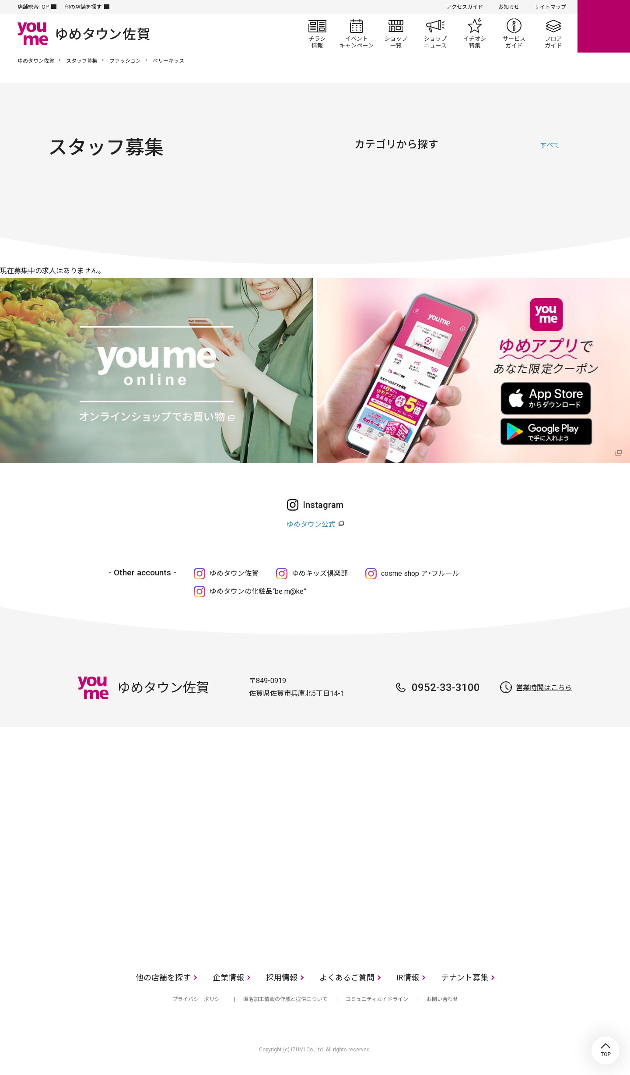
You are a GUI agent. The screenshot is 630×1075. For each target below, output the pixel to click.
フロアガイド (553, 33)
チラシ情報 (317, 33)
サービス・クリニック (551, 186)
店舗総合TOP (33, 7)
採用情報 (282, 977)
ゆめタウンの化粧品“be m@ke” (258, 591)
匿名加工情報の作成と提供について (285, 999)
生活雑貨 (464, 186)
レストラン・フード (507, 186)
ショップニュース (435, 33)
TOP (606, 1050)
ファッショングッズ (420, 186)
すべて (550, 145)
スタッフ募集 (82, 61)
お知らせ (508, 7)
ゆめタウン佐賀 (36, 61)
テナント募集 (464, 977)
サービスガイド (514, 33)
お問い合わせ (442, 999)
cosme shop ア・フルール (420, 573)
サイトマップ (550, 7)
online (604, 26)
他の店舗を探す (83, 7)
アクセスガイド (465, 7)
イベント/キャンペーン (356, 33)
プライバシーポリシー (198, 999)
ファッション (125, 61)
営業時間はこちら (544, 688)
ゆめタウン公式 (311, 524)
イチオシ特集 (474, 33)
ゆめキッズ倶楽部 (320, 573)
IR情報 (407, 977)
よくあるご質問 (346, 977)
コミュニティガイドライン (377, 999)
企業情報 (228, 977)
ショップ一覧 (396, 33)
